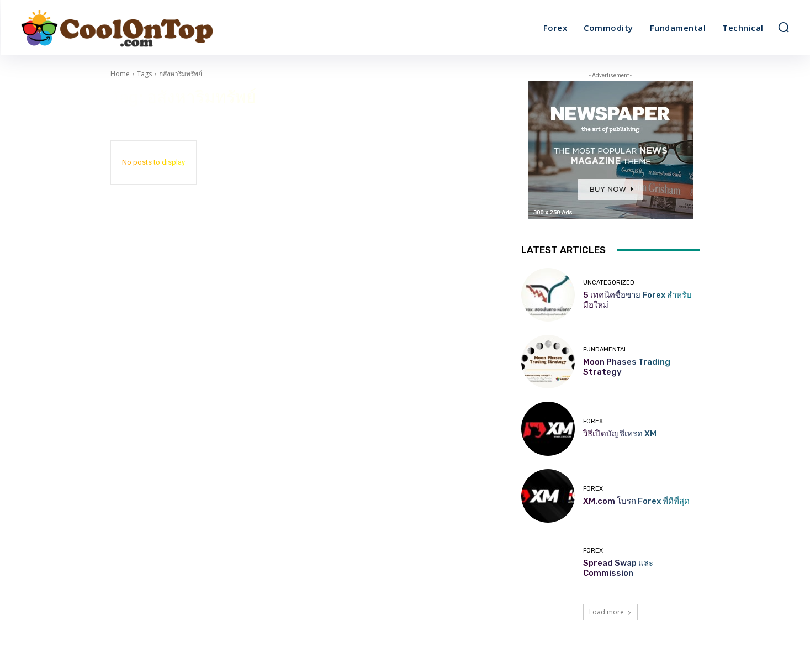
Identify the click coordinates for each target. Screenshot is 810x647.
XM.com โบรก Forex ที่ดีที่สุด (636, 501)
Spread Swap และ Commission (618, 568)
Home (120, 73)
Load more (610, 612)
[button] (783, 27)
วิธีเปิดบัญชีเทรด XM (620, 434)
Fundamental (605, 349)
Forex (593, 421)
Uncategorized (608, 283)
